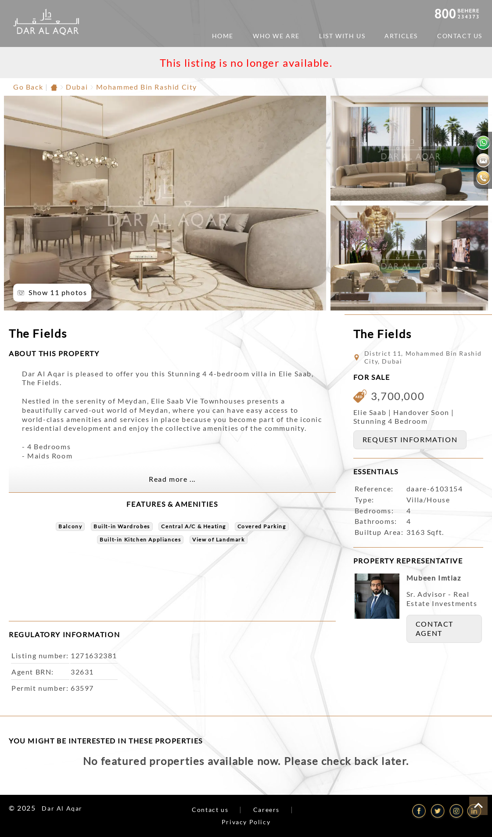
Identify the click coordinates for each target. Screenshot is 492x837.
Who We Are (276, 36)
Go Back (28, 87)
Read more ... (172, 479)
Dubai (77, 87)
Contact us (210, 809)
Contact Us (459, 36)
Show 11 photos (58, 292)
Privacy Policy (246, 822)
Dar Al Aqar (62, 808)
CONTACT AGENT (434, 628)
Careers (266, 809)
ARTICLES (401, 36)
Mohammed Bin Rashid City (146, 87)
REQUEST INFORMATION (410, 439)
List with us (342, 36)
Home (222, 36)
